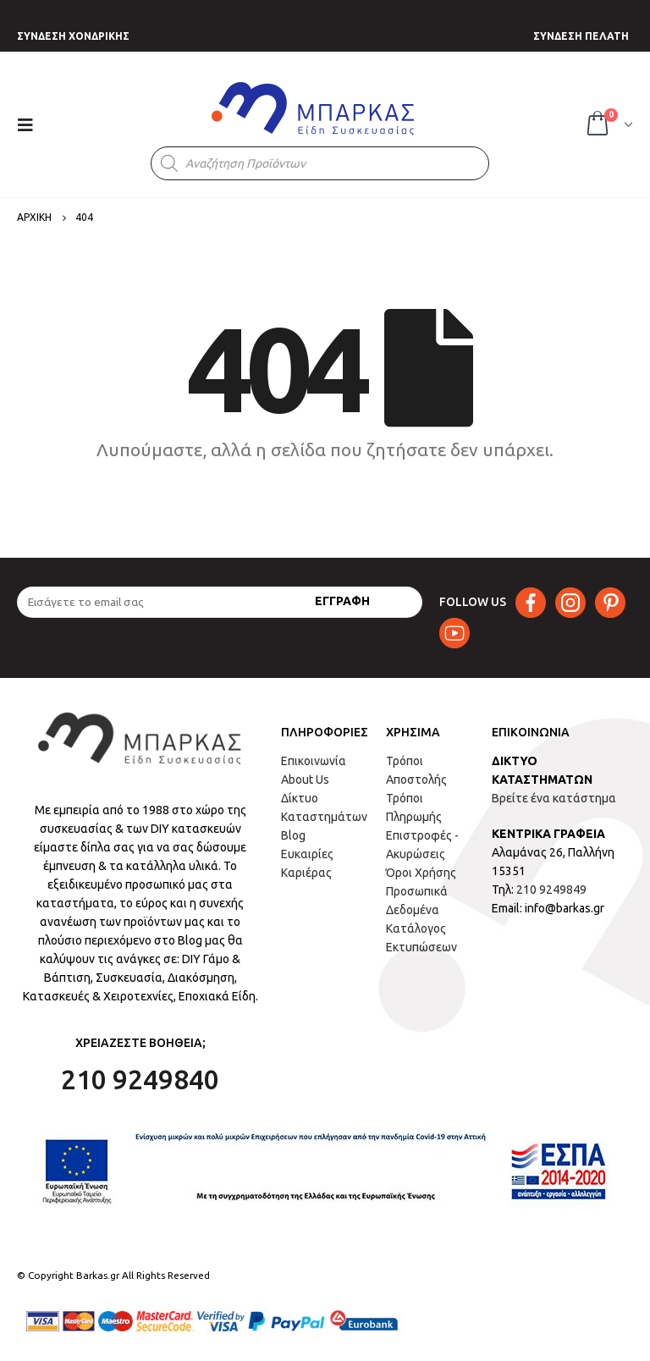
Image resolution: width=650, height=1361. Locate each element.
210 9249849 (551, 889)
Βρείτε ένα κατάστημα (554, 798)
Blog (293, 835)
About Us (305, 779)
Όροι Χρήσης (421, 872)
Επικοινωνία (313, 761)
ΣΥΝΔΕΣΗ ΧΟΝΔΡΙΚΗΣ (73, 35)
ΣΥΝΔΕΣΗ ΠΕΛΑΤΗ (581, 35)
